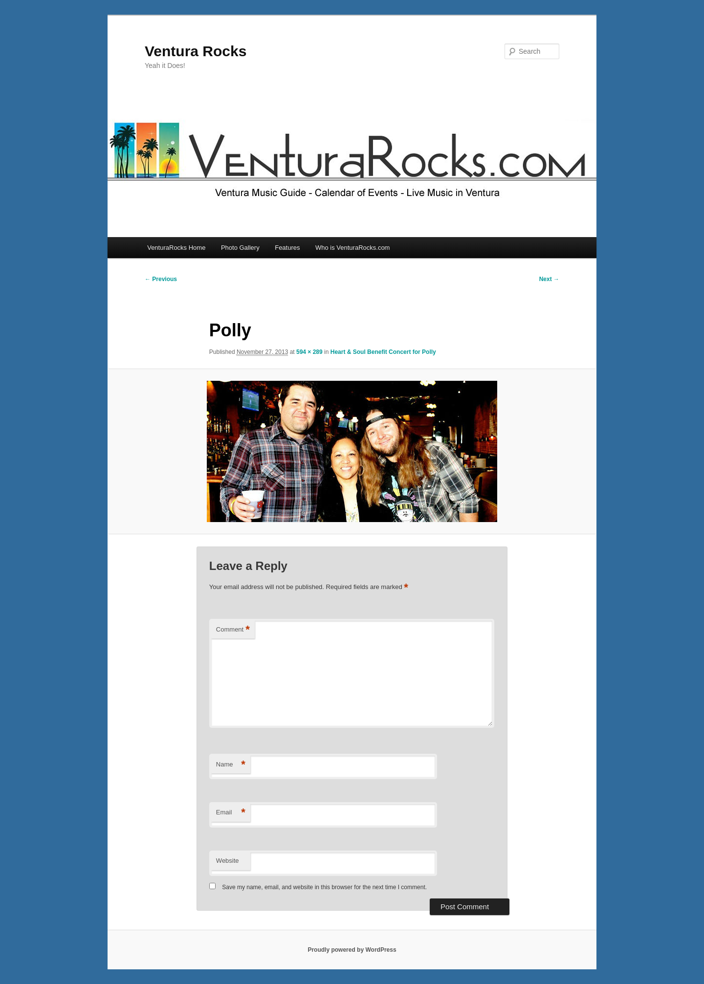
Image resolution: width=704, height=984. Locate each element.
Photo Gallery (240, 247)
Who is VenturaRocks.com (352, 247)
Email (230, 813)
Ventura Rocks (195, 51)
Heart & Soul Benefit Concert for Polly (383, 352)
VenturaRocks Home (176, 247)
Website (227, 860)
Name (230, 765)
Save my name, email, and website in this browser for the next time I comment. (324, 887)
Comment (233, 630)
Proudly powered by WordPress (352, 949)
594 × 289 (309, 352)
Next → (549, 279)
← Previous (161, 279)
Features (287, 247)
